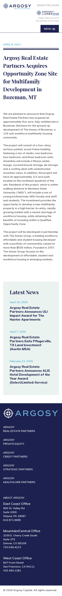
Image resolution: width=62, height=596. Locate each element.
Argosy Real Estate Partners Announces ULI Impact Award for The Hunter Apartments (29, 313)
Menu (49, 29)
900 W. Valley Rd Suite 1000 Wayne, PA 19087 (14, 512)
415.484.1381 (12, 570)
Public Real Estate (47, 19)
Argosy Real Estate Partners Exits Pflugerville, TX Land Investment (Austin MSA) (30, 343)
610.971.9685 (12, 520)
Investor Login (48, 5)
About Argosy (13, 497)
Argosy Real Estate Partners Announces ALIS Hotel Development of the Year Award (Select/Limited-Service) (30, 374)
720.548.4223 (12, 547)
